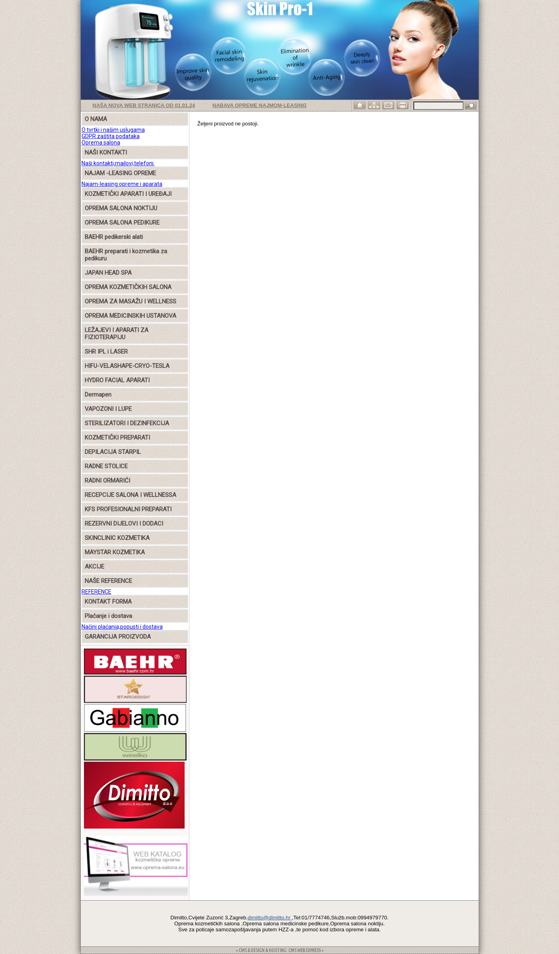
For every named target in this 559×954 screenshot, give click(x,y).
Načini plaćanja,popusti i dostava (122, 627)
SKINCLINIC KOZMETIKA (117, 538)
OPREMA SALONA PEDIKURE (122, 222)
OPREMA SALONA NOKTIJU (121, 208)
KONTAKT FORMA (108, 601)
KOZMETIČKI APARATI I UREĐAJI (128, 193)
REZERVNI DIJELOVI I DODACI (124, 523)
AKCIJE (94, 566)
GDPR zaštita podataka (111, 136)
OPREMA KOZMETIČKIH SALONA (128, 287)
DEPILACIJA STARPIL (113, 451)
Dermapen (98, 394)
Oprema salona (101, 142)
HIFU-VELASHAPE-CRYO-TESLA (127, 365)
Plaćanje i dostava (108, 616)
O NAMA (96, 119)
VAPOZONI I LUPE (108, 408)
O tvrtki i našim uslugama (113, 130)
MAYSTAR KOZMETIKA (115, 552)
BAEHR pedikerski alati (114, 236)
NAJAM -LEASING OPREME (120, 173)
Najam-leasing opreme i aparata (122, 184)
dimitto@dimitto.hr (269, 918)
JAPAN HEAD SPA (108, 272)
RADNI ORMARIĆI (107, 480)
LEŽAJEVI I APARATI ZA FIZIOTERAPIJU (116, 333)
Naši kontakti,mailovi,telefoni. (118, 163)
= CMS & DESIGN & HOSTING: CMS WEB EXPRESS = (279, 950)
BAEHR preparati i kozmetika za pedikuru (126, 255)
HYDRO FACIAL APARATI (117, 380)
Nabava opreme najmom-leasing (259, 105)
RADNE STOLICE (106, 466)
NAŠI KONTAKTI (106, 152)
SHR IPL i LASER (106, 351)
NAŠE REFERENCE (108, 581)
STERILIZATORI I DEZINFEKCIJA (127, 423)
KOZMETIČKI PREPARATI (117, 437)
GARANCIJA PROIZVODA (118, 636)
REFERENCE (96, 591)
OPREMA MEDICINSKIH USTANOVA (130, 315)
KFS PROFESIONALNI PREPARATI (128, 509)
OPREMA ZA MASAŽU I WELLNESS (130, 301)
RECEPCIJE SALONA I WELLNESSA (130, 495)
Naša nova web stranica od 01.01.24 (144, 105)
